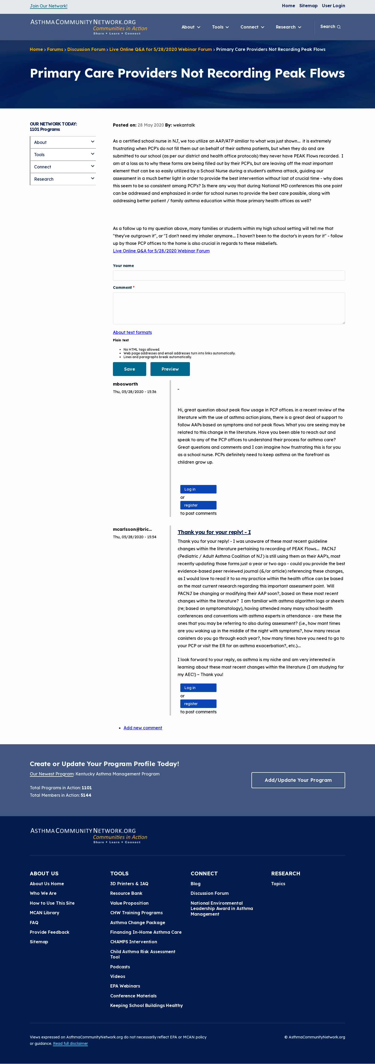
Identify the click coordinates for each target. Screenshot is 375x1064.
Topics (278, 883)
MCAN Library (44, 912)
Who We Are (43, 893)
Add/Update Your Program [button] (298, 780)
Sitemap (308, 5)
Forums (55, 49)
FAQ (34, 922)
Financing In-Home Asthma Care (146, 932)
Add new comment (143, 727)
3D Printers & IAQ (129, 883)
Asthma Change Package (137, 922)
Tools (221, 27)
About (191, 27)
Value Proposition (129, 903)
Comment (123, 287)
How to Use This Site (52, 903)
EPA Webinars (125, 986)
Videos (117, 976)
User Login (333, 5)
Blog (196, 883)
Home (288, 5)
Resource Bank (126, 893)
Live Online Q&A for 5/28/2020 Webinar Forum (160, 49)
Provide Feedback (49, 932)
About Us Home (47, 883)
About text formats (132, 332)
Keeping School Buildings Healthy (146, 1005)
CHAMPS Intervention (133, 941)
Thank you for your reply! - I (214, 532)
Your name (123, 265)
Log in (189, 489)
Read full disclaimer (70, 1043)
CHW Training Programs (136, 912)
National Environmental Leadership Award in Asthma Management (222, 908)
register (191, 505)
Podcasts (120, 966)
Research (289, 27)
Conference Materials (133, 995)
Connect (253, 27)
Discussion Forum (86, 49)
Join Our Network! (48, 6)
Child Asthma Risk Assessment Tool (143, 954)
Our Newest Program (52, 773)
